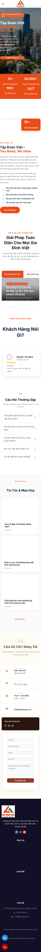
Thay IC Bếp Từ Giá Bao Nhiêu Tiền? (17, 525)
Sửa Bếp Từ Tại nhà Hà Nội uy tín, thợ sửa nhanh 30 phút (20, 291)
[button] (3, 4)
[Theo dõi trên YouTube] (24, 832)
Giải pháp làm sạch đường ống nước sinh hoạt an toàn (18, 601)
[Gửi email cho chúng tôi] (20, 832)
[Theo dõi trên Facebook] (5, 726)
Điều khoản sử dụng (28, 938)
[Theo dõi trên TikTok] (13, 726)
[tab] (12, 274)
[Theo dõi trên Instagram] (9, 726)
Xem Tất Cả (20, 619)
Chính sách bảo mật (13, 938)
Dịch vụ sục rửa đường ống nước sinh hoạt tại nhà (19, 563)
